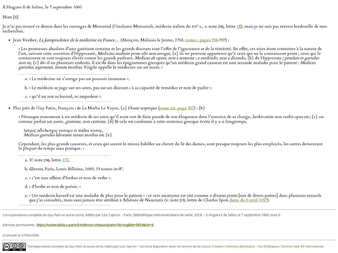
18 (239, 26)
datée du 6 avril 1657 (248, 200)
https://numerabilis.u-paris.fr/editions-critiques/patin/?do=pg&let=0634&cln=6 (95, 225)
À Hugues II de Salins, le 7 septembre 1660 (42, 7)
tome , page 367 (176, 108)
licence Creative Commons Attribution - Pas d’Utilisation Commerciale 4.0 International (262, 246)
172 (65, 160)
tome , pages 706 (202, 40)
